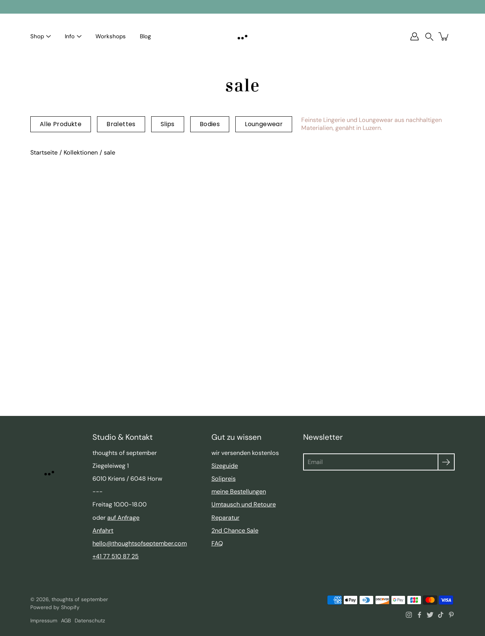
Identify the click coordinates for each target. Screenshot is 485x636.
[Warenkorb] (444, 36)
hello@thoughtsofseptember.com (139, 543)
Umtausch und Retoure (243, 504)
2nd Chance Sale (234, 530)
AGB (66, 620)
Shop (37, 36)
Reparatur (225, 518)
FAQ (217, 543)
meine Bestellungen (238, 491)
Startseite (44, 152)
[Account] (414, 36)
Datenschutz (90, 620)
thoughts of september (80, 599)
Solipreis (223, 479)
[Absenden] (446, 461)
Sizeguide (224, 466)
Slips (168, 124)
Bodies (210, 124)
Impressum (43, 620)
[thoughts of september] (242, 36)
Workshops (110, 36)
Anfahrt (102, 530)
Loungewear (264, 124)
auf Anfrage (123, 518)
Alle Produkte (60, 124)
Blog (145, 36)
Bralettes (121, 124)
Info (70, 36)
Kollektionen (81, 152)
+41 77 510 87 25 (115, 556)
